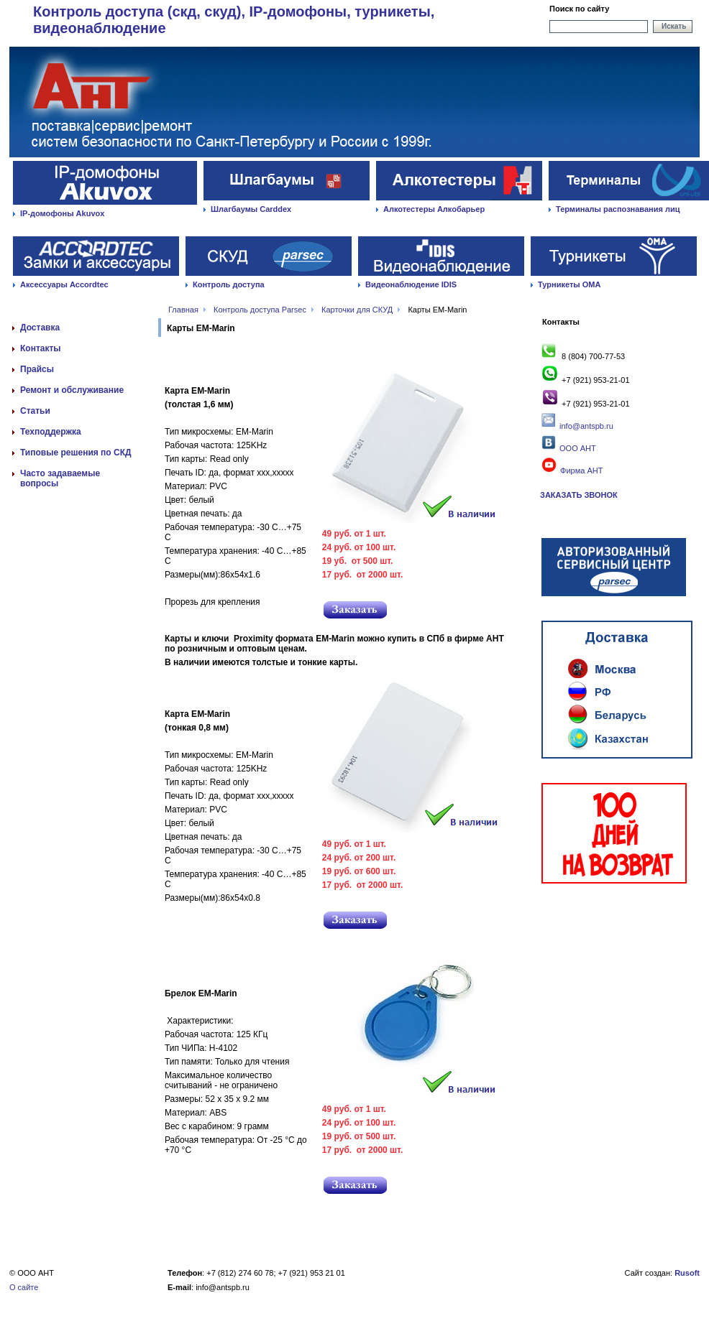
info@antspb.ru (586, 426)
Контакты (40, 348)
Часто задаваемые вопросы (60, 478)
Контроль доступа (229, 284)
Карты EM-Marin (437, 309)
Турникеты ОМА (569, 284)
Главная (183, 309)
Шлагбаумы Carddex (251, 209)
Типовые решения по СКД (76, 453)
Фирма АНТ (571, 470)
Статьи (35, 411)
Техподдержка (50, 432)
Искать (674, 26)
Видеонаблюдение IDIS (411, 284)
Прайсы (37, 369)
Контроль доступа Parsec (260, 309)
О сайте (23, 1287)
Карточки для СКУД (357, 309)
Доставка (40, 328)
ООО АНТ (576, 448)
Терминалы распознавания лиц (618, 209)
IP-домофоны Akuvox (62, 213)
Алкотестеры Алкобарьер (434, 209)
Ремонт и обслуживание (72, 390)
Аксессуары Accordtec (64, 284)
